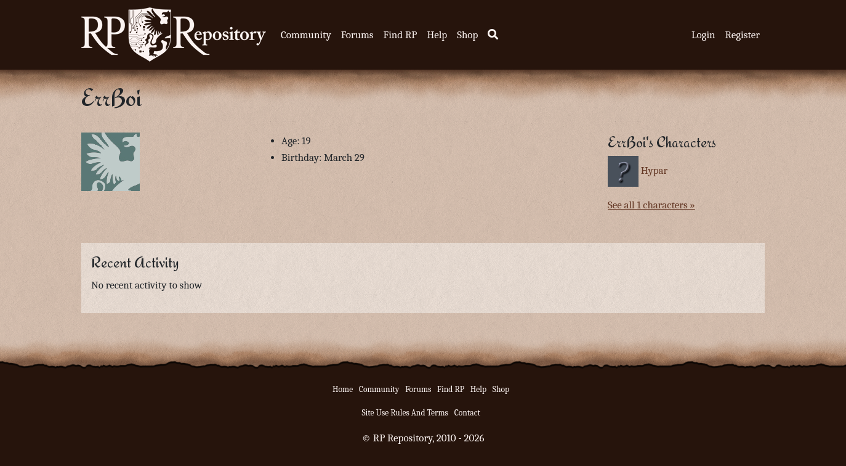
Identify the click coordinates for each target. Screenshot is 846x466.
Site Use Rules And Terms (404, 412)
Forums (357, 35)
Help (437, 35)
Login (703, 35)
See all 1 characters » (651, 205)
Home (342, 389)
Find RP (400, 35)
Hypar (654, 170)
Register (742, 35)
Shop (467, 35)
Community (306, 35)
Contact (467, 412)
